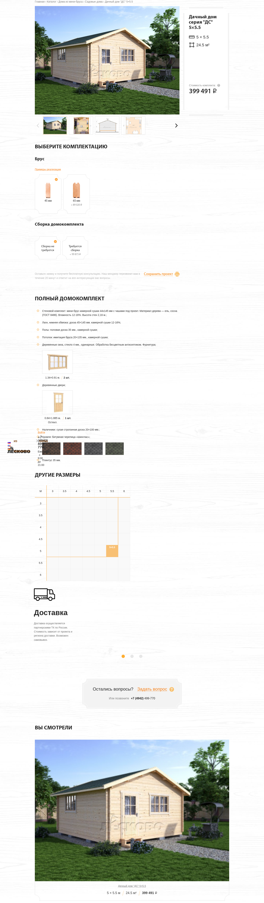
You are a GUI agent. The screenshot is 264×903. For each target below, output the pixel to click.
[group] (55, 153)
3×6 (124, 530)
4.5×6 (124, 566)
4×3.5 (64, 554)
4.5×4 (76, 566)
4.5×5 (100, 566)
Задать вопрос (152, 724)
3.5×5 (100, 542)
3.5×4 (76, 542)
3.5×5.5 (112, 542)
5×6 (124, 578)
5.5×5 (100, 590)
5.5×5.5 (112, 590)
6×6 (124, 602)
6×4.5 (88, 602)
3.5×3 (52, 542)
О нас (92, 886)
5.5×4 (76, 590)
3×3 (52, 530)
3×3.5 (64, 530)
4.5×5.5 (112, 566)
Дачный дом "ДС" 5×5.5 (65, 823)
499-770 (214, 11)
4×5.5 (112, 554)
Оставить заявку (207, 133)
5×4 (76, 578)
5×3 (52, 578)
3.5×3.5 (64, 542)
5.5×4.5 (88, 590)
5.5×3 (52, 590)
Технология (130, 13)
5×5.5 (112, 578)
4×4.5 (88, 554)
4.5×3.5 (64, 566)
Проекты (108, 886)
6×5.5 (112, 602)
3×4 (76, 530)
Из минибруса (84, 13)
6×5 (100, 602)
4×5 (100, 554)
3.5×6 (124, 542)
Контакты (175, 13)
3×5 (100, 530)
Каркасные (108, 13)
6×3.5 (64, 602)
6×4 (76, 602)
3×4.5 (88, 530)
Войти (225, 4)
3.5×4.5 (88, 542)
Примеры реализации (48, 196)
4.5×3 (52, 566)
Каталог (51, 28)
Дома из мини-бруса (70, 28)
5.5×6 (124, 590)
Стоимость (128, 886)
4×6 (124, 554)
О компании (153, 13)
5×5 (100, 578)
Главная (40, 28)
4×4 (76, 554)
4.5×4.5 (88, 566)
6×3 (52, 602)
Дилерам (148, 886)
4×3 (52, 554)
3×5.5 (112, 530)
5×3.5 (64, 578)
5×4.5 (88, 578)
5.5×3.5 (64, 590)
